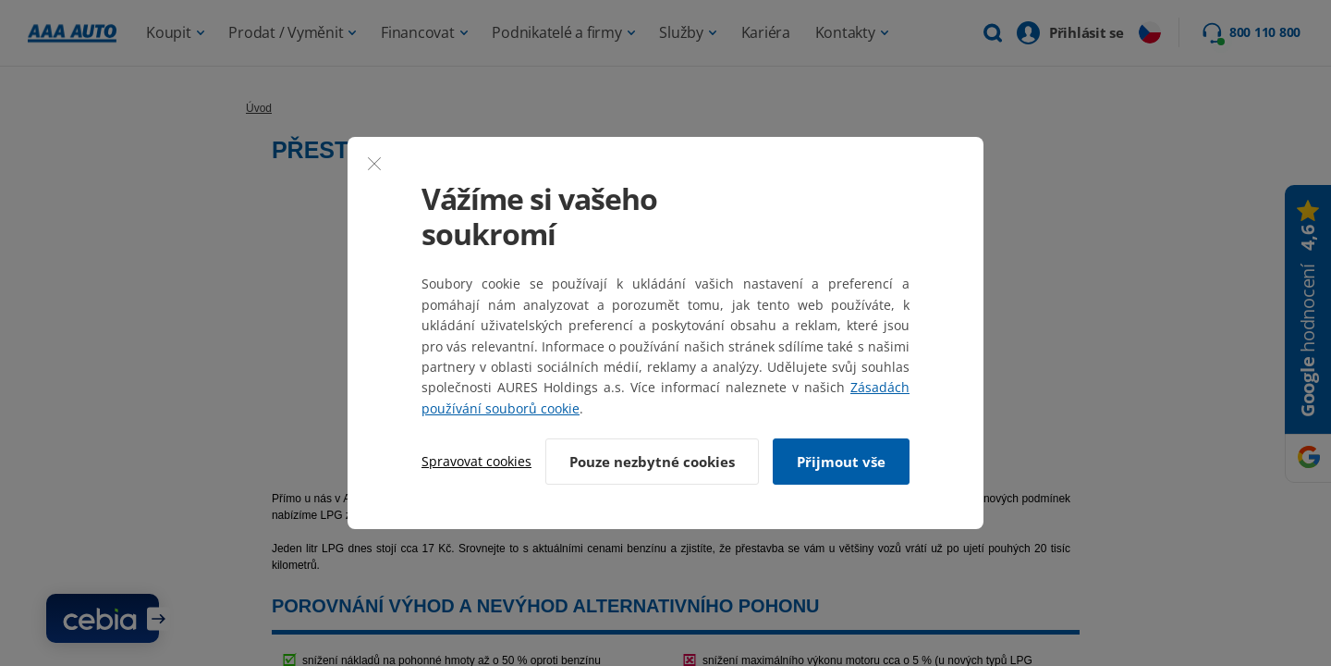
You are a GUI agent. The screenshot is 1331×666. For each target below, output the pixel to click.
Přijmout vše (841, 461)
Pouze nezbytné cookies (651, 461)
